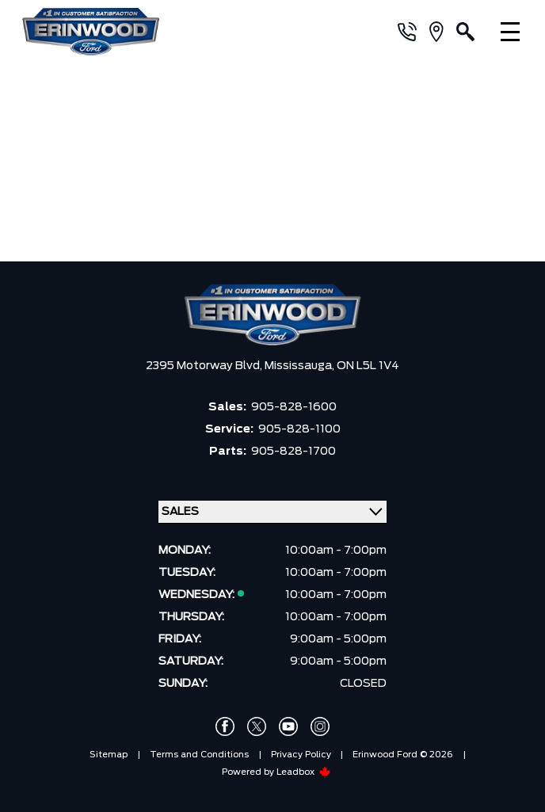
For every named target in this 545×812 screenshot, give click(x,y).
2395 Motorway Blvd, (205, 366)
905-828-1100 (299, 429)
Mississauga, (301, 366)
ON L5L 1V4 (368, 366)
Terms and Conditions (199, 754)
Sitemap (109, 754)
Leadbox (303, 772)
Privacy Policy (301, 754)
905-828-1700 (293, 451)
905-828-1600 (294, 407)
